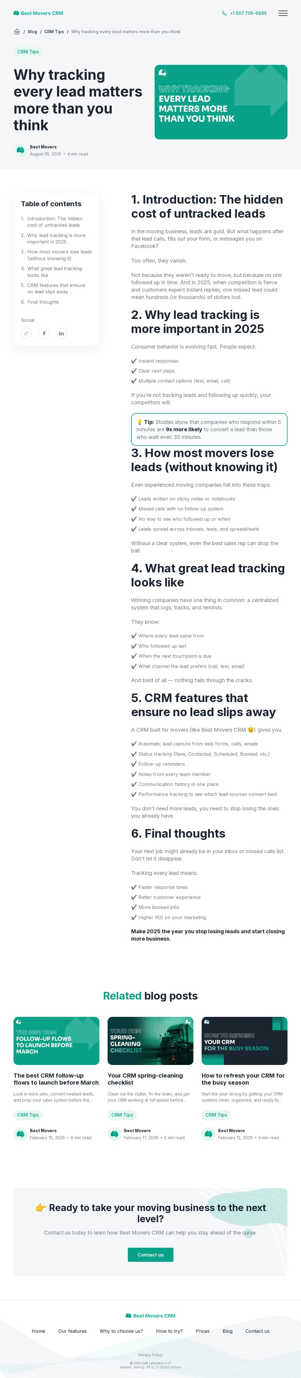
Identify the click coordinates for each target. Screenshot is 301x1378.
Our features (72, 1331)
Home (38, 1331)
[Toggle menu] (283, 13)
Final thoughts (43, 302)
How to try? (169, 1331)
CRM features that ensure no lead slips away (56, 288)
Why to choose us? (121, 1331)
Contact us (151, 1255)
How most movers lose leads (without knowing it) (59, 255)
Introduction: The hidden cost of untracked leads (54, 222)
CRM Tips (54, 31)
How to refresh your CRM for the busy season (243, 1079)
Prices (203, 1331)
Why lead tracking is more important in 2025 (56, 238)
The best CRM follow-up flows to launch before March (56, 1079)
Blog (32, 31)
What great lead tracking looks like (54, 272)
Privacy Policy (150, 1355)
